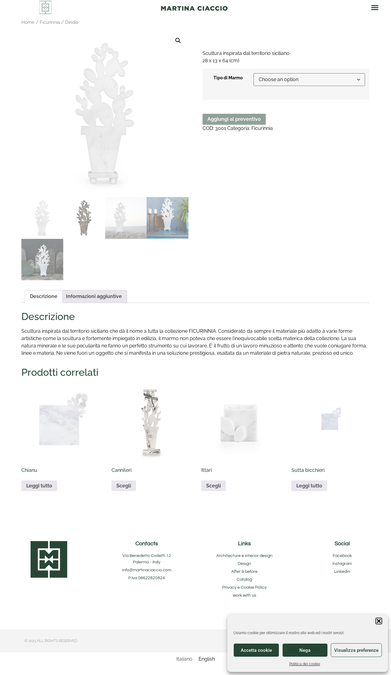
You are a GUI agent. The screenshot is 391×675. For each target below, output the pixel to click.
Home (28, 22)
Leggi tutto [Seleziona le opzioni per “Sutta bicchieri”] (309, 486)
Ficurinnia (50, 22)
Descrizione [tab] (43, 296)
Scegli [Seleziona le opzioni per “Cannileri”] (123, 486)
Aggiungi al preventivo (234, 119)
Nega (304, 650)
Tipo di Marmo (228, 78)
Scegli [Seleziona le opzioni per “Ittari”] (213, 486)
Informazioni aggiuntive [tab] (94, 296)
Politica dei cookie (304, 664)
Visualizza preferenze (356, 650)
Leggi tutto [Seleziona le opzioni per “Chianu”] (39, 486)
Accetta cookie (256, 650)
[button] (379, 621)
